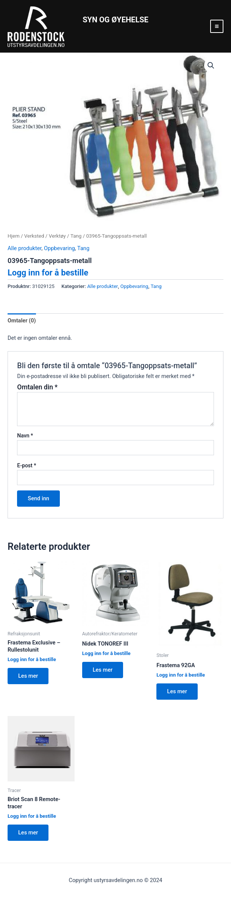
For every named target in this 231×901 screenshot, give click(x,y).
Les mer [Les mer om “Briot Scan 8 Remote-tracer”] (28, 832)
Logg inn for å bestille (48, 272)
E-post (26, 465)
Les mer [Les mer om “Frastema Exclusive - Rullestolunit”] (28, 675)
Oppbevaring (59, 248)
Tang (75, 236)
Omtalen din (37, 387)
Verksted (34, 236)
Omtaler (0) (22, 320)
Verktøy (57, 236)
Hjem (14, 236)
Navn (25, 436)
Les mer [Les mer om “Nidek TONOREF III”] (102, 669)
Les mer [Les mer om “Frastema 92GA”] (177, 691)
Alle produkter (24, 248)
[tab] (22, 320)
